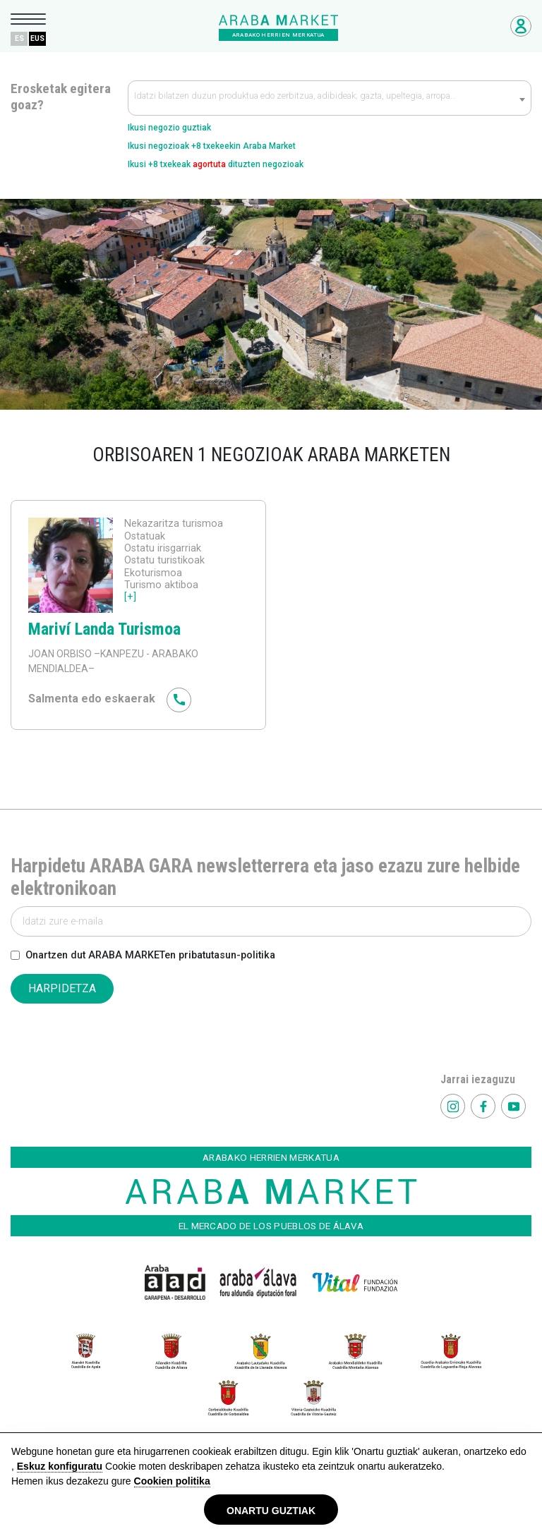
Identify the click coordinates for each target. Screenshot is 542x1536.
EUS (37, 38)
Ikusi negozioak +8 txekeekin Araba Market (212, 146)
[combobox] (329, 98)
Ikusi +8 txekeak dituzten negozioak (215, 164)
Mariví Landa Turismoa (104, 629)
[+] (130, 597)
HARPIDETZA (62, 988)
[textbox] (329, 98)
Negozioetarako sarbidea (520, 26)
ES (19, 38)
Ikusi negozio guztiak (169, 128)
